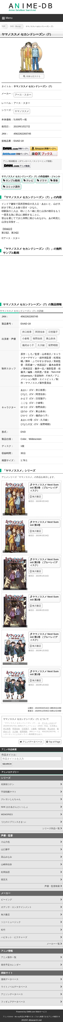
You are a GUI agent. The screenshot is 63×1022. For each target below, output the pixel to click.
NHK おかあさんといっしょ (14, 807)
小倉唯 (25, 338)
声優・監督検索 (52, 886)
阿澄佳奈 (40, 331)
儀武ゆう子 (28, 345)
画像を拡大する (33, 76)
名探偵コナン (7, 784)
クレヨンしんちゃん (11, 799)
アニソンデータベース (12, 994)
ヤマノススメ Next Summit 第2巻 (44, 598)
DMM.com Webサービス (37, 1012)
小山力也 (5, 842)
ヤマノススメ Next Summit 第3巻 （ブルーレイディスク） (44, 487)
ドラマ (43, 180)
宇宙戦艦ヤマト (8, 791)
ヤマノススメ (22, 111)
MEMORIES (7, 814)
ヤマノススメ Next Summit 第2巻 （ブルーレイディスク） (44, 562)
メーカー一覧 (53, 943)
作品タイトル (9, 754)
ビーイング (6, 899)
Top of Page (54, 741)
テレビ (29, 180)
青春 (55, 180)
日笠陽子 (53, 331)
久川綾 (41, 345)
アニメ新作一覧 (8, 957)
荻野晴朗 (53, 345)
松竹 (3, 929)
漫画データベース (9, 979)
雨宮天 (4, 879)
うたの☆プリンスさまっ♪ (13, 822)
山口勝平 (5, 849)
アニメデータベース (32, 741)
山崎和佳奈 (6, 864)
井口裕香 (27, 331)
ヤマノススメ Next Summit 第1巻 (44, 673)
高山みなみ (6, 857)
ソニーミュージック (11, 922)
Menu (9, 17)
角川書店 (36, 496)
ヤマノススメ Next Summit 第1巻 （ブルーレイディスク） (44, 637)
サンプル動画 (13, 180)
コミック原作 (13, 186)
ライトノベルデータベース (14, 987)
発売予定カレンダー (11, 965)
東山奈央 (50, 338)
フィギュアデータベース (13, 1001)
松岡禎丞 (5, 872)
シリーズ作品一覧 (51, 828)
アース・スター (23, 94)
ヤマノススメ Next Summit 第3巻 (44, 523)
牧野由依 (37, 338)
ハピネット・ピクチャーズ (14, 937)
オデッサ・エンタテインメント (16, 907)
